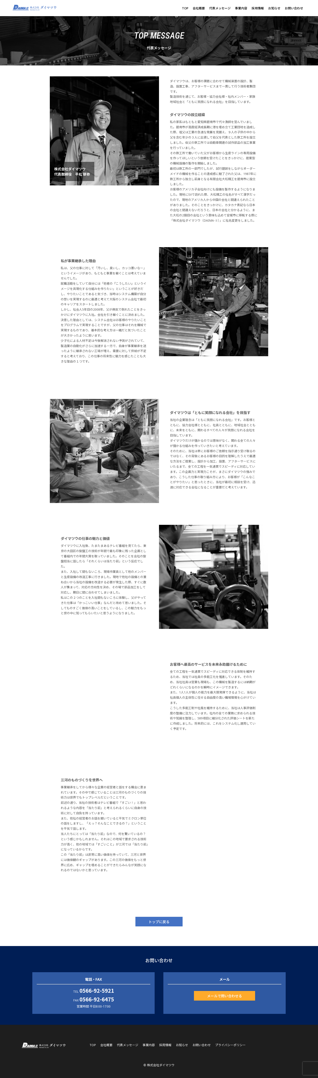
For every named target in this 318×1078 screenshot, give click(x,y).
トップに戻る (159, 921)
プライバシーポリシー (230, 1045)
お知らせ (274, 8)
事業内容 (241, 8)
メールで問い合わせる (224, 995)
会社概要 (199, 8)
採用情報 (258, 8)
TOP (185, 8)
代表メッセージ (220, 8)
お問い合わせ (294, 8)
